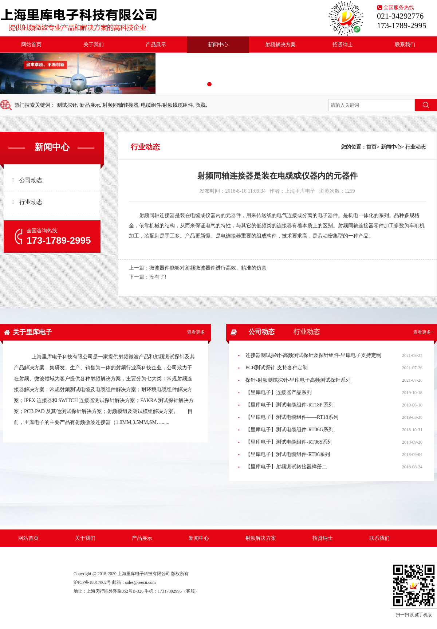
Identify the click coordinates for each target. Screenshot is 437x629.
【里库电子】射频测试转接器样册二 (286, 466)
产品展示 (156, 44)
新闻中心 (218, 44)
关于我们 (93, 44)
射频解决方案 (280, 44)
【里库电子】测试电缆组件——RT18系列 (291, 417)
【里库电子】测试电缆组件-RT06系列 (287, 454)
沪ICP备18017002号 (92, 582)
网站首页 (31, 44)
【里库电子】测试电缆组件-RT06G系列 (289, 429)
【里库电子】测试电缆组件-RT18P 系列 (289, 405)
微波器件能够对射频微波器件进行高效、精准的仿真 (208, 268)
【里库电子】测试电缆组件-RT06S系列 (289, 442)
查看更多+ (197, 332)
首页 (371, 147)
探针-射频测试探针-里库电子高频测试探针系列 (298, 380)
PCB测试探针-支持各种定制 (276, 367)
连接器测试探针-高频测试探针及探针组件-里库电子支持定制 (313, 355)
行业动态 (31, 202)
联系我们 (405, 44)
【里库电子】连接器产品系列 (278, 392)
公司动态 (31, 180)
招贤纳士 (342, 44)
